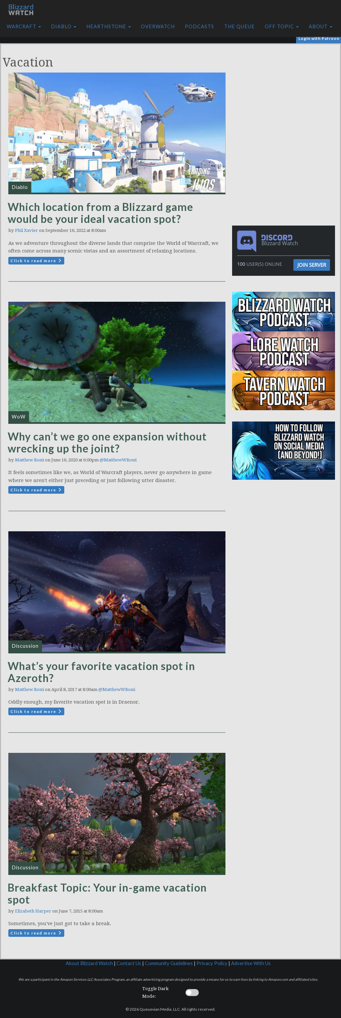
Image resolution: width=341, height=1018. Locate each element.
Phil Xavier (26, 230)
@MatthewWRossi (118, 459)
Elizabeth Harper (33, 911)
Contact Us (129, 963)
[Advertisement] (285, 90)
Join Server (311, 264)
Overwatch (158, 26)
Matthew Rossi (29, 459)
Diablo (63, 26)
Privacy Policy (211, 963)
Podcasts (199, 26)
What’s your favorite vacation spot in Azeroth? (101, 671)
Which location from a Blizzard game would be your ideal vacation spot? (100, 212)
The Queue (239, 26)
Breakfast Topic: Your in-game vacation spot (107, 893)
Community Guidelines (169, 963)
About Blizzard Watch (89, 963)
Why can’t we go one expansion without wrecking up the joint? (107, 442)
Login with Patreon (318, 38)
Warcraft (24, 26)
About (320, 26)
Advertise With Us (251, 963)
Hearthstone (108, 26)
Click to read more (36, 260)
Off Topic (282, 26)
